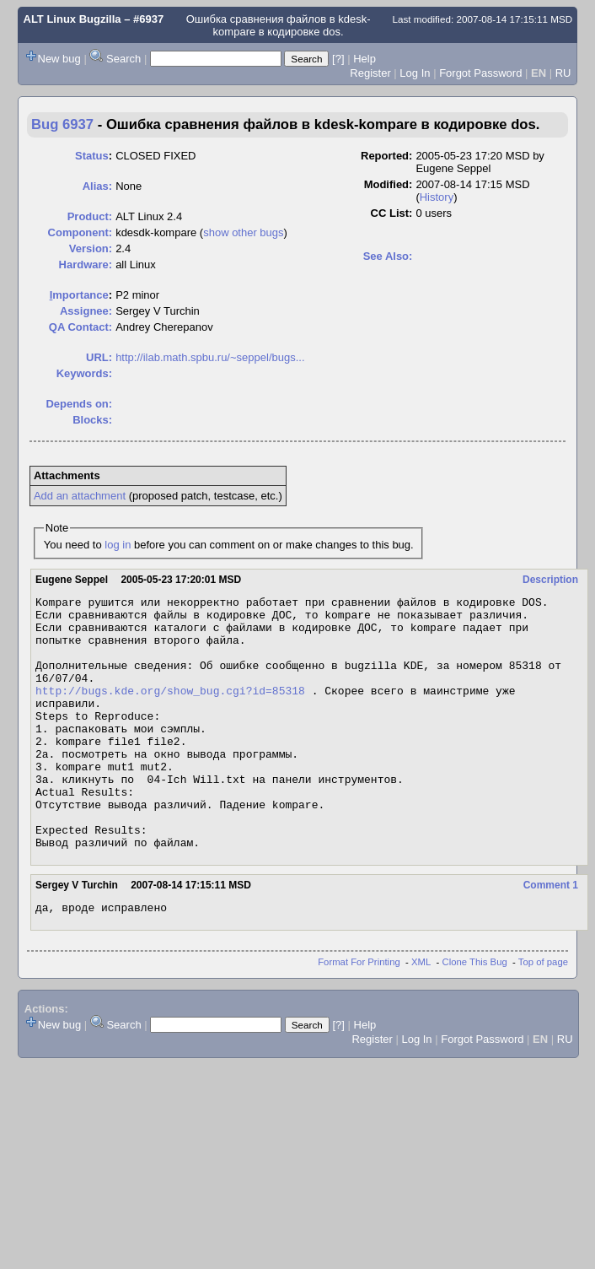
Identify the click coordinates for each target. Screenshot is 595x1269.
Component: (80, 232)
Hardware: (86, 264)
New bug (59, 58)
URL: (99, 357)
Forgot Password (480, 73)
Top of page (543, 1015)
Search (123, 58)
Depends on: (79, 403)
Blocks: (92, 419)
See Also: (388, 256)
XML (421, 1015)
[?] (338, 58)
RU (563, 73)
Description (550, 580)
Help (364, 58)
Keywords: (84, 373)
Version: (90, 248)
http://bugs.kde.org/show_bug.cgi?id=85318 (170, 710)
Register (370, 73)
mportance (79, 295)
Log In (414, 73)
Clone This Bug (474, 1015)
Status (92, 155)
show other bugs (243, 232)
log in (118, 544)
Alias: (97, 186)
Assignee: (86, 311)
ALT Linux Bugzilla (72, 19)
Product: (89, 216)
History (436, 197)
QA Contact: (80, 327)
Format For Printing (359, 1015)
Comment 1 (550, 936)
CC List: (392, 213)
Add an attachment (80, 495)
